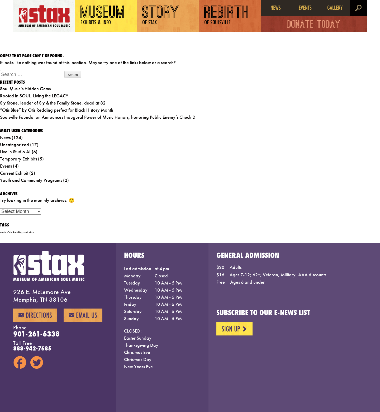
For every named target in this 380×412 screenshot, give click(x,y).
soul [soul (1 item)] (25, 232)
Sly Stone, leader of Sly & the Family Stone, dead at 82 (53, 103)
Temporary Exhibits (18, 159)
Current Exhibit (14, 173)
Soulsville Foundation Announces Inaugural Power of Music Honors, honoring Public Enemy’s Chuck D (98, 117)
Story (160, 15)
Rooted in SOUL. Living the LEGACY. (35, 96)
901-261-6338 (36, 334)
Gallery (335, 7)
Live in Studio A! (15, 152)
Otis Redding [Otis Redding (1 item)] (14, 232)
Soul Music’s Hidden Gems (25, 89)
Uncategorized (14, 144)
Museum (102, 15)
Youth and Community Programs (31, 180)
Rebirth (226, 15)
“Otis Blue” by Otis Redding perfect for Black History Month (56, 110)
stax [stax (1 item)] (31, 232)
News (275, 7)
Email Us (83, 315)
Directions (35, 315)
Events (305, 7)
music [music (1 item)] (3, 232)
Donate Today (314, 25)
